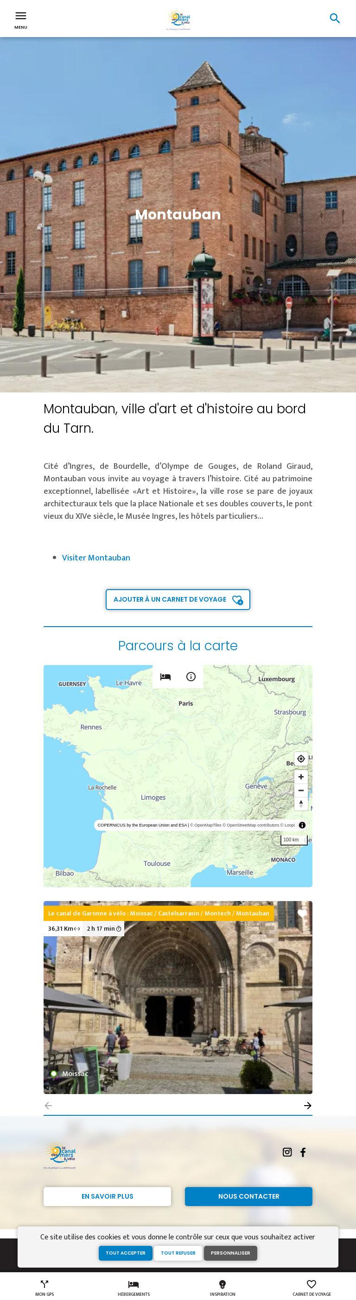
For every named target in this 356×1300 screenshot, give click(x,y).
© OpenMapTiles (205, 825)
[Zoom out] (301, 790)
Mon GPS (44, 1288)
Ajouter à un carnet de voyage (170, 599)
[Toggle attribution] (302, 825)
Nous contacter (249, 1196)
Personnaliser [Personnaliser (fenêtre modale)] (230, 1253)
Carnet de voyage (311, 1288)
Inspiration (222, 1288)
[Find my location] (301, 758)
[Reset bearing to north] (301, 803)
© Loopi (287, 825)
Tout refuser (178, 1253)
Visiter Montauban (96, 558)
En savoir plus (108, 1196)
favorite (302, 913)
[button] (307, 1105)
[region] (178, 776)
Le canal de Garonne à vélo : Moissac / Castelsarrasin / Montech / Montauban (158, 913)
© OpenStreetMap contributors (250, 825)
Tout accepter (126, 1253)
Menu (21, 19)
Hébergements (134, 1288)
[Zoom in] (301, 777)
